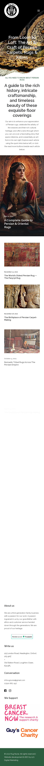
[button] (38, 10)
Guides (32, 251)
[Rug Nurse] (11, 10)
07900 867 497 (10, 683)
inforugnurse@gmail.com (14, 680)
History (24, 251)
